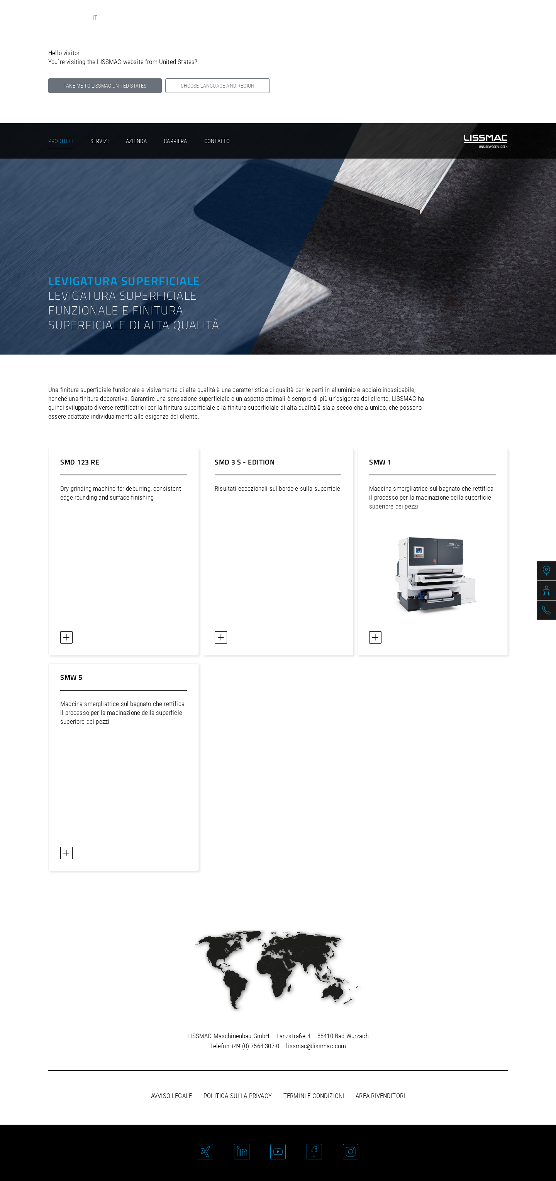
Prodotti (60, 141)
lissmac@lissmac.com (316, 1046)
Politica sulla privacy (237, 1096)
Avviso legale (171, 1096)
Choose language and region (217, 86)
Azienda (136, 141)
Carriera (175, 141)
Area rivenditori (380, 1096)
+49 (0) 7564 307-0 (255, 1046)
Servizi (99, 141)
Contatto (217, 141)
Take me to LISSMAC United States (105, 86)
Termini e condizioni (313, 1096)
